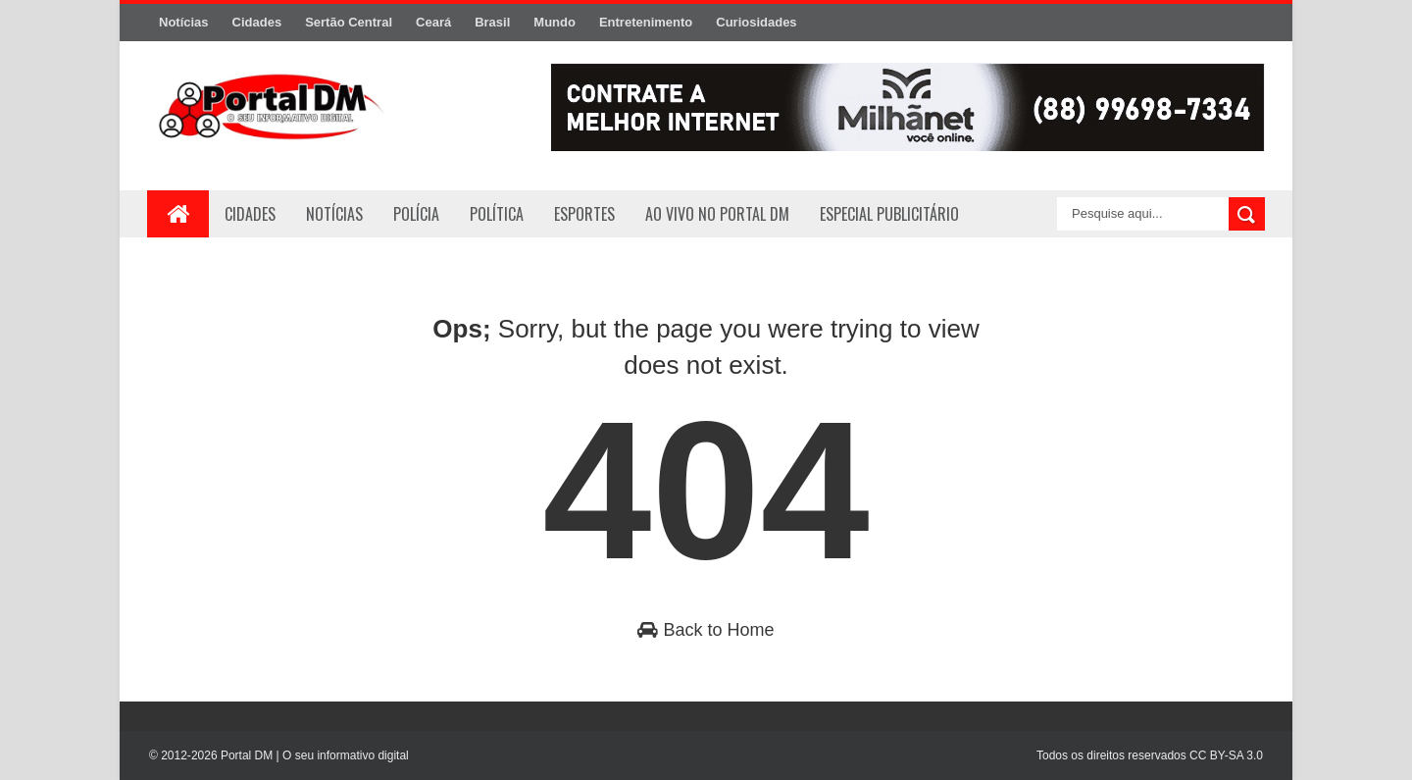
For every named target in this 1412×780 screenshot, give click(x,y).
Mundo (554, 22)
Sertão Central (348, 22)
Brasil (492, 22)
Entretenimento (645, 22)
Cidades (257, 22)
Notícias (184, 22)
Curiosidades (756, 22)
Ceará (433, 22)
